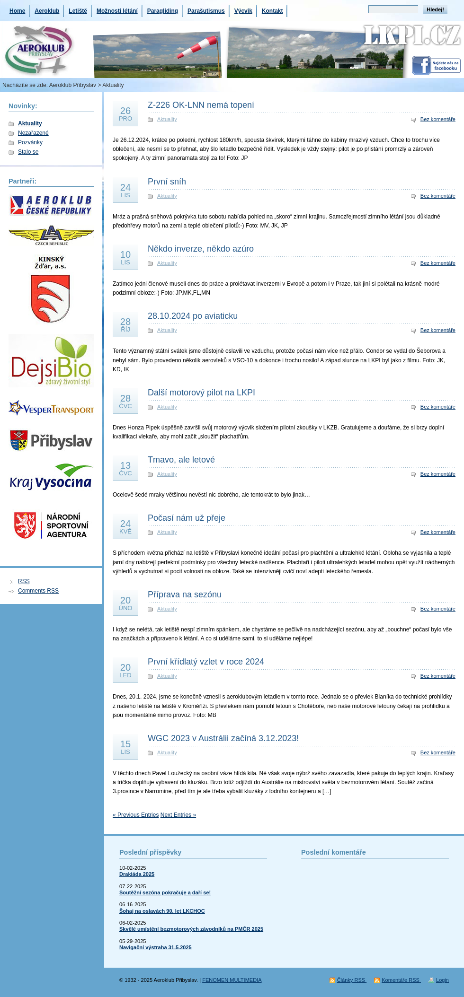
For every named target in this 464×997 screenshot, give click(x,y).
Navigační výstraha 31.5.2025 (155, 947)
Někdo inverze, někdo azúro (201, 249)
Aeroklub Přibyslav (72, 85)
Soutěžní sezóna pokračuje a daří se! (165, 892)
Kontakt (272, 11)
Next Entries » (178, 815)
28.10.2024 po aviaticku (193, 316)
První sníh (167, 181)
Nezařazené (33, 133)
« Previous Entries (136, 815)
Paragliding (162, 11)
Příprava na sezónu (185, 594)
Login (442, 980)
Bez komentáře (437, 119)
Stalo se (28, 152)
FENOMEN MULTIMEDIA (231, 980)
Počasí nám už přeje (186, 518)
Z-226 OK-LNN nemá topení (201, 105)
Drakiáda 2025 (136, 874)
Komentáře (401, 980)
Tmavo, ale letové (181, 459)
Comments (38, 590)
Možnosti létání (117, 11)
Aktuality (30, 123)
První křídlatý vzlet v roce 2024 (206, 661)
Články (352, 980)
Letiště (78, 11)
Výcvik (243, 11)
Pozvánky (30, 142)
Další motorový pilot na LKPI (201, 392)
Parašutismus (206, 11)
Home (17, 11)
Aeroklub (47, 11)
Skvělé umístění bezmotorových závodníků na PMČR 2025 (191, 929)
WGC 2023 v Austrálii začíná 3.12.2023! (223, 738)
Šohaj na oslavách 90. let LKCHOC (162, 911)
